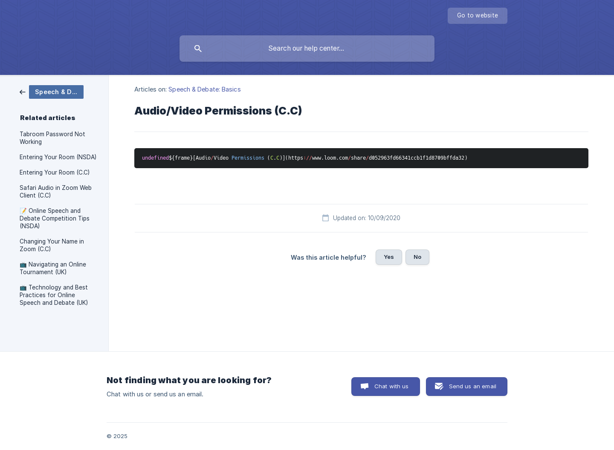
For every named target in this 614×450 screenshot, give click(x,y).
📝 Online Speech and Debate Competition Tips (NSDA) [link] (55, 218)
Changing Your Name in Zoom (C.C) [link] (52, 245)
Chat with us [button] (391, 386)
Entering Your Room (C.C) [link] (55, 172)
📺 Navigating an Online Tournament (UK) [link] (53, 268)
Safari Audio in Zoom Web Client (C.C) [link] (56, 191)
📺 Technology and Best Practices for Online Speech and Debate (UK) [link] (54, 295)
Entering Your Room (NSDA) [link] (58, 157)
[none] (477, 16)
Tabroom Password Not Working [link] (52, 138)
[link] (52, 91)
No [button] (417, 256)
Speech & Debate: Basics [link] (204, 89)
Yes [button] (389, 256)
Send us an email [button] (472, 386)
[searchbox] (307, 48)
